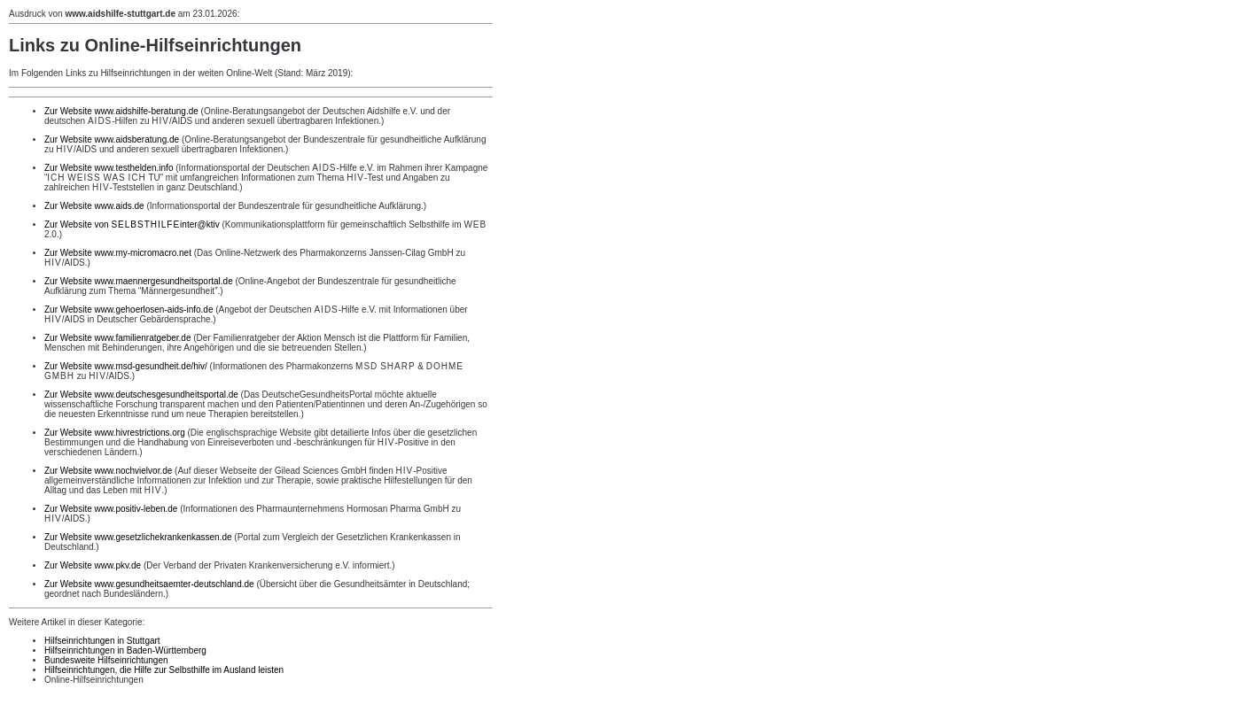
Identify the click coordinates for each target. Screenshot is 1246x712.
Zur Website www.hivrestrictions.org (114, 432)
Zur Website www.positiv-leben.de (110, 509)
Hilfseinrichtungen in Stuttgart (102, 641)
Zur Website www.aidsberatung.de (111, 139)
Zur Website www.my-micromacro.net (117, 253)
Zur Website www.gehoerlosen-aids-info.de (128, 309)
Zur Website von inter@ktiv (132, 224)
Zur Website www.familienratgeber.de (117, 338)
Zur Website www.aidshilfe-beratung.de (121, 111)
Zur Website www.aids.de (94, 206)
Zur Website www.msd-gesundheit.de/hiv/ (125, 366)
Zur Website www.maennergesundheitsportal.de (138, 281)
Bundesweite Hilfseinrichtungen (106, 660)
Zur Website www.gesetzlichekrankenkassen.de (138, 537)
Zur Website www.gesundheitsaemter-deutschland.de (149, 584)
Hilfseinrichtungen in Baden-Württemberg (125, 650)
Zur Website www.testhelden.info (108, 168)
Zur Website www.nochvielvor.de (108, 471)
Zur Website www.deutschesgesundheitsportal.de (141, 394)
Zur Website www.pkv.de (92, 565)
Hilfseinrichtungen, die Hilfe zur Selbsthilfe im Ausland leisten (164, 670)
